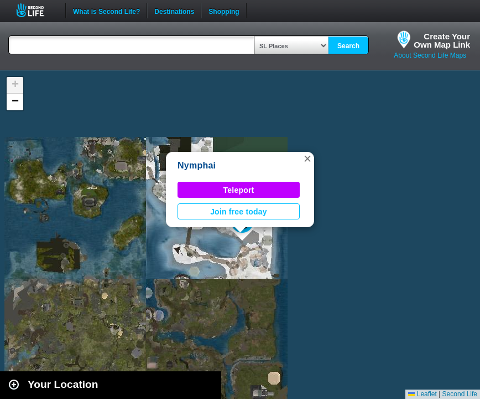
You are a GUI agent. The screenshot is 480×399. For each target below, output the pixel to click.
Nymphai (197, 165)
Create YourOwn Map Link (442, 40)
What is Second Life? (106, 10)
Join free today (238, 211)
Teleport (238, 190)
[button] (307, 158)
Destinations (174, 10)
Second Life (36, 10)
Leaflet (422, 394)
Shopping (223, 10)
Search (348, 46)
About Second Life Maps (430, 55)
